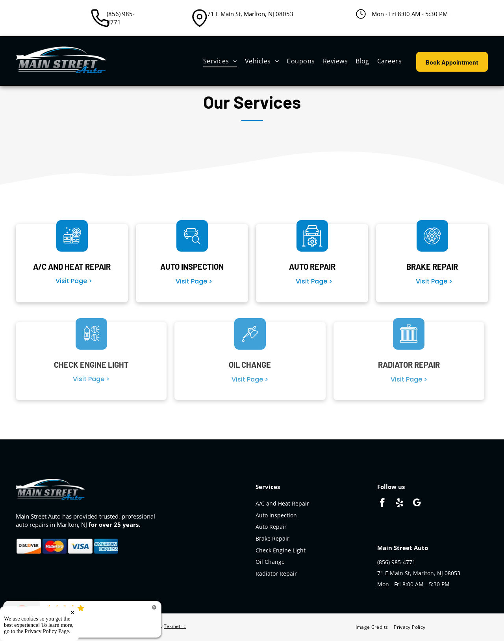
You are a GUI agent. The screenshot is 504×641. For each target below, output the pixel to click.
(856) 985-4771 (121, 18)
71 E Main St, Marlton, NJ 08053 (250, 14)
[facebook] (382, 503)
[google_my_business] (417, 503)
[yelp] (399, 503)
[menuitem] (220, 61)
